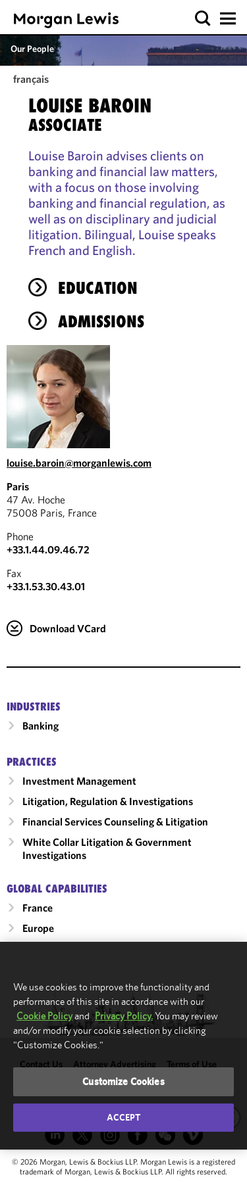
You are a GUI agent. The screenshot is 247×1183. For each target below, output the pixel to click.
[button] (203, 19)
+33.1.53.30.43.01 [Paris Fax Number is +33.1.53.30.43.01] (46, 586)
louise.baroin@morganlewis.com (79, 462)
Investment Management (79, 780)
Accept (124, 1117)
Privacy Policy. (124, 1015)
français (31, 78)
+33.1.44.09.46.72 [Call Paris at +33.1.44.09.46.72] (48, 549)
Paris (18, 486)
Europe (38, 928)
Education (98, 288)
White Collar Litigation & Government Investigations (107, 848)
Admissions (101, 321)
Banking (40, 725)
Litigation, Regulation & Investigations (107, 801)
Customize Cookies (123, 1081)
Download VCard (68, 628)
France (37, 907)
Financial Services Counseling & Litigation (115, 821)
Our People (32, 49)
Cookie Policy (44, 1015)
